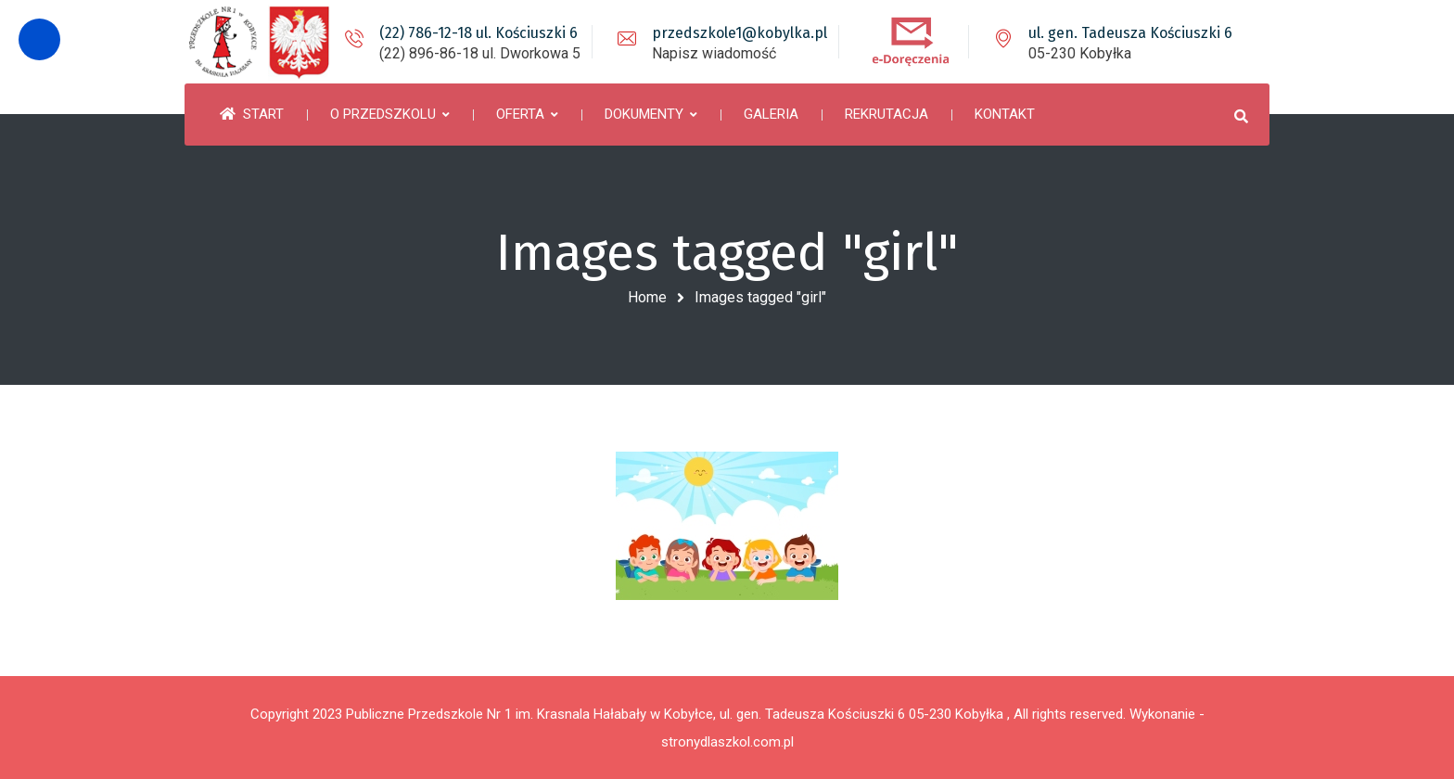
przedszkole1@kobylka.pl (739, 33)
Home (647, 297)
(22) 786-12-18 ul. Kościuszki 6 (478, 33)
